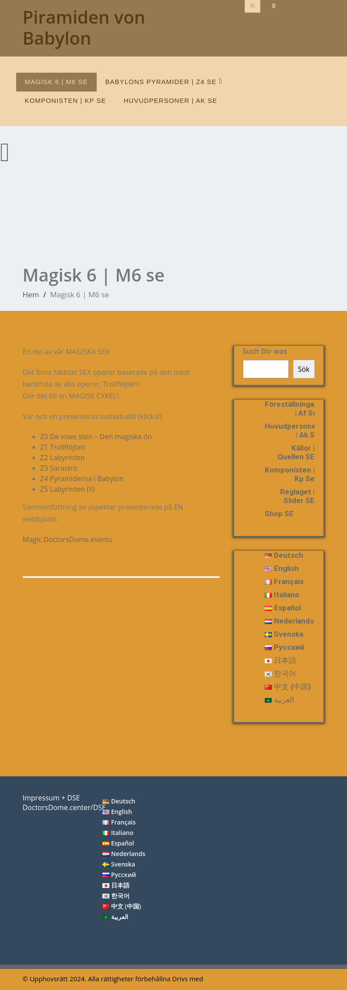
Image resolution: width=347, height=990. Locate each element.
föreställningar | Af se (291, 408)
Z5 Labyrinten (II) (71, 489)
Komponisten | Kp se (65, 100)
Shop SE (279, 513)
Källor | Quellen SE (296, 452)
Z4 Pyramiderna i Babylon (82, 478)
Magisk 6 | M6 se (56, 81)
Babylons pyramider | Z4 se (164, 81)
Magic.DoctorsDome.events (71, 539)
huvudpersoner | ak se (170, 100)
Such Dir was (265, 351)
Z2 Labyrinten (65, 457)
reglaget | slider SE (297, 496)
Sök (304, 369)
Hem (31, 294)
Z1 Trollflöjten (66, 447)
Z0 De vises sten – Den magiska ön (99, 436)
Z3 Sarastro (62, 468)
